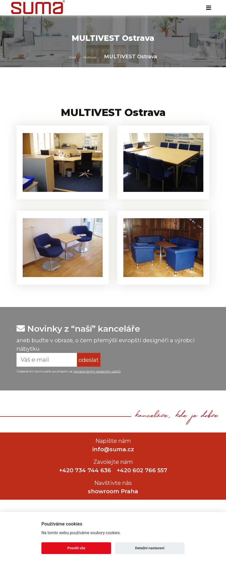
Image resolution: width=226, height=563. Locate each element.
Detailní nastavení (149, 548)
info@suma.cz (113, 449)
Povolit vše (76, 548)
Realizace (90, 57)
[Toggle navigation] (209, 8)
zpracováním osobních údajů (97, 371)
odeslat (89, 360)
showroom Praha (113, 491)
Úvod (72, 57)
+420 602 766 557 (142, 470)
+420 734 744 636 (85, 470)
